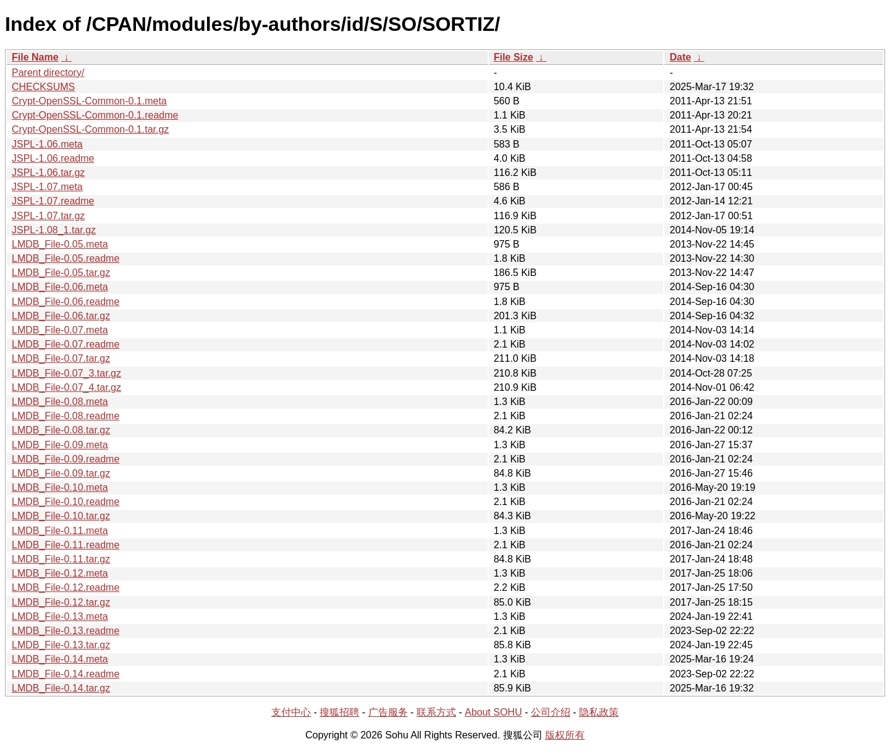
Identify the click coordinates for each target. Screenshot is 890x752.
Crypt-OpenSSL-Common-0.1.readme (95, 115)
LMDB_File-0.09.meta (60, 445)
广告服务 (388, 712)
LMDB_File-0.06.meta (60, 287)
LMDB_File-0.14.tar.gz (61, 688)
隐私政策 (599, 712)
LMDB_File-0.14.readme (65, 674)
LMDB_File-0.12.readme (65, 587)
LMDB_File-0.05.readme (65, 258)
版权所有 (565, 735)
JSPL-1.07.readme (53, 201)
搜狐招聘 (339, 712)
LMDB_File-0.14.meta (60, 659)
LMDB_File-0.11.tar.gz (61, 559)
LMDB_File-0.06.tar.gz (61, 316)
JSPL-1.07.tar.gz (48, 216)
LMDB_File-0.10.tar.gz (61, 516)
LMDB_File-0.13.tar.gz (61, 645)
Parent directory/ (48, 72)
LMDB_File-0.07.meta (60, 330)
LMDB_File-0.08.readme (65, 416)
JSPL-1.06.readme (53, 158)
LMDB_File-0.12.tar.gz (61, 602)
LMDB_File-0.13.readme (65, 630)
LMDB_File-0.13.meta (60, 616)
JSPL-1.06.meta (47, 144)
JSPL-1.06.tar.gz (48, 172)
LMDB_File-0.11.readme (65, 545)
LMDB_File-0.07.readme (65, 344)
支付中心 (291, 712)
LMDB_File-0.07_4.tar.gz (66, 387)
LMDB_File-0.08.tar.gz (61, 430)
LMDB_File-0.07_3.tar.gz (66, 373)
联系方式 (436, 712)
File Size (513, 57)
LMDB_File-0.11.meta (60, 530)
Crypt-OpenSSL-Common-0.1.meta (89, 101)
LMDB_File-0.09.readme (65, 459)
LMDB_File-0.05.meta (60, 244)
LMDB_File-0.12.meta (60, 573)
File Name (35, 57)
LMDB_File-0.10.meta (60, 487)
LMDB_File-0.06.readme (65, 301)
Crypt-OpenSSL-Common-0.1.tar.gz (90, 129)
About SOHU (493, 712)
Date (680, 57)
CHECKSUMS (43, 86)
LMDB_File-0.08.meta (60, 401)
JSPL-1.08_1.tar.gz (54, 230)
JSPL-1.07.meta (47, 187)
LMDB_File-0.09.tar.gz (61, 473)
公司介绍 (550, 712)
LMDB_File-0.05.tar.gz (61, 272)
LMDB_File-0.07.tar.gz (61, 358)
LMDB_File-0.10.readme (65, 501)
